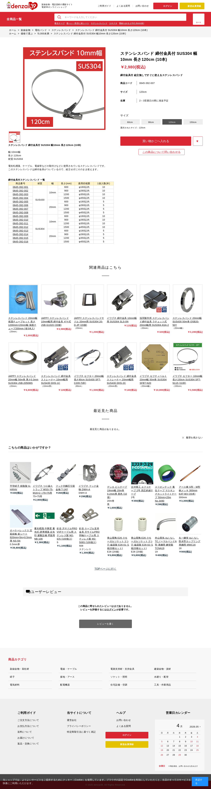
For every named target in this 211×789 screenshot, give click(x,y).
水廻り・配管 (161, 676)
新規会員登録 (194, 6)
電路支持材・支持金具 (122, 669)
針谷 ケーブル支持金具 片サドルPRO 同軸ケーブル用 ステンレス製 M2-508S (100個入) (89, 535)
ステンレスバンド (99, 23)
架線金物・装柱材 (19, 669)
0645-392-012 (20, 227)
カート (198, 22)
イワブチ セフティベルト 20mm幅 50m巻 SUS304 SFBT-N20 (153, 379)
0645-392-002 (20, 190)
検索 (59, 17)
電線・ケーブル (68, 669)
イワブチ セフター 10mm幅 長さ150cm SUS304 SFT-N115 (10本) (187, 379)
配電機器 (65, 684)
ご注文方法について (28, 720)
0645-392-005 (20, 201)
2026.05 (194, 726)
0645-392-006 (20, 205)
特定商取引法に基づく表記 (81, 732)
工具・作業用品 (162, 684)
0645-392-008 (20, 212)
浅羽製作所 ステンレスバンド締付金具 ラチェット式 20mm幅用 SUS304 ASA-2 (154, 321)
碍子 (12, 676)
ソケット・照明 (118, 676)
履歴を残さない (194, 437)
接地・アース (67, 676)
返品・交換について (28, 743)
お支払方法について (28, 726)
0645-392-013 (20, 230)
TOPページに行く (105, 568)
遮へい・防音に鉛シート (77, 23)
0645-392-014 (20, 234)
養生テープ (59, 23)
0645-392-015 (20, 238)
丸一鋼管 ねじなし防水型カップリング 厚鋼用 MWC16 (189, 541)
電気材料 (14, 684)
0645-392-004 (20, 198)
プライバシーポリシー (79, 726)
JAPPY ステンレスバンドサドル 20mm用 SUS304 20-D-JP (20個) (89, 321)
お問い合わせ (142, 6)
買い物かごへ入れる (155, 141)
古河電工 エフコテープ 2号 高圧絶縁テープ (142, 490)
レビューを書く (105, 623)
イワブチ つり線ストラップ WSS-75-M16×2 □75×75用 (43, 489)
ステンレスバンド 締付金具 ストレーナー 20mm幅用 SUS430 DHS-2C (121, 379)
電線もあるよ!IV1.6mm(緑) (131, 23)
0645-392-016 (20, 241)
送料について (24, 732)
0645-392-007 (20, 209)
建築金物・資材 (162, 669)
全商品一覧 (14, 19)
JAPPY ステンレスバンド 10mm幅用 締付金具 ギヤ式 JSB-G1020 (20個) (56, 321)
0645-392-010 (20, 219)
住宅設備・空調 (118, 684)
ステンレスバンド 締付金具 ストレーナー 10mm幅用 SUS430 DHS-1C (56, 379)
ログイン (167, 6)
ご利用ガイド (104, 6)
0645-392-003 (20, 194)
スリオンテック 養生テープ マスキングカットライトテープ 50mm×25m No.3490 (166, 494)
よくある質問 (123, 6)
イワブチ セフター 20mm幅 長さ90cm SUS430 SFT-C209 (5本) (89, 379)
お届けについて (25, 737)
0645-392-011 (20, 223)
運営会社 (71, 720)
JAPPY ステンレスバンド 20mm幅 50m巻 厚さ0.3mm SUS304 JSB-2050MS (23, 379)
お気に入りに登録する (198, 141)
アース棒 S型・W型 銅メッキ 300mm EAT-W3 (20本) (189, 490)
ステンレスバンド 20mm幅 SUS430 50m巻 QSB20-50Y (187, 321)
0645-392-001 (20, 187)
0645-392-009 (20, 216)
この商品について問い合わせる (161, 152)
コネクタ (113, 23)
